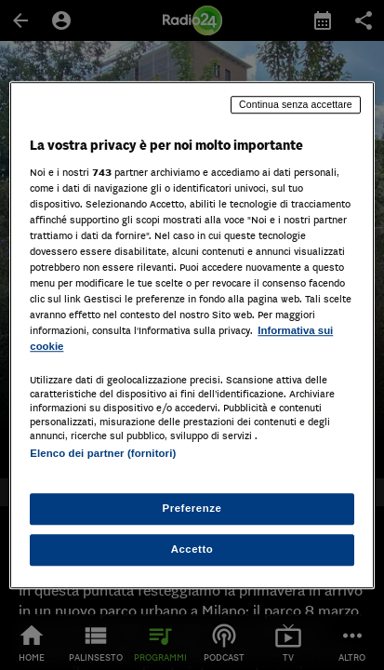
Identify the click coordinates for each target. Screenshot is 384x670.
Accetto (192, 549)
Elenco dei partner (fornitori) (103, 454)
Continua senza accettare (295, 104)
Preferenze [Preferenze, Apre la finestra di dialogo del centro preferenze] (192, 508)
